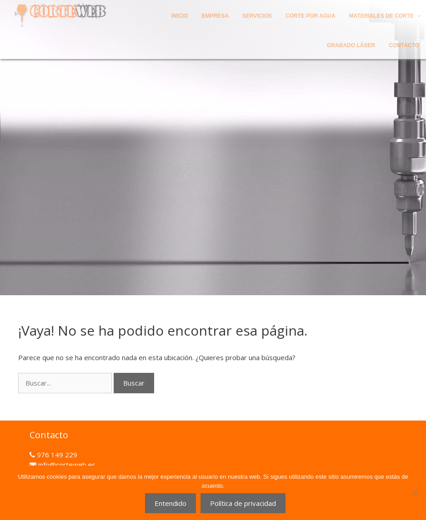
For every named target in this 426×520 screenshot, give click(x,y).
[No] (414, 492)
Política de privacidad (243, 503)
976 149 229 (56, 454)
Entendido (170, 503)
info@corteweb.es (65, 464)
